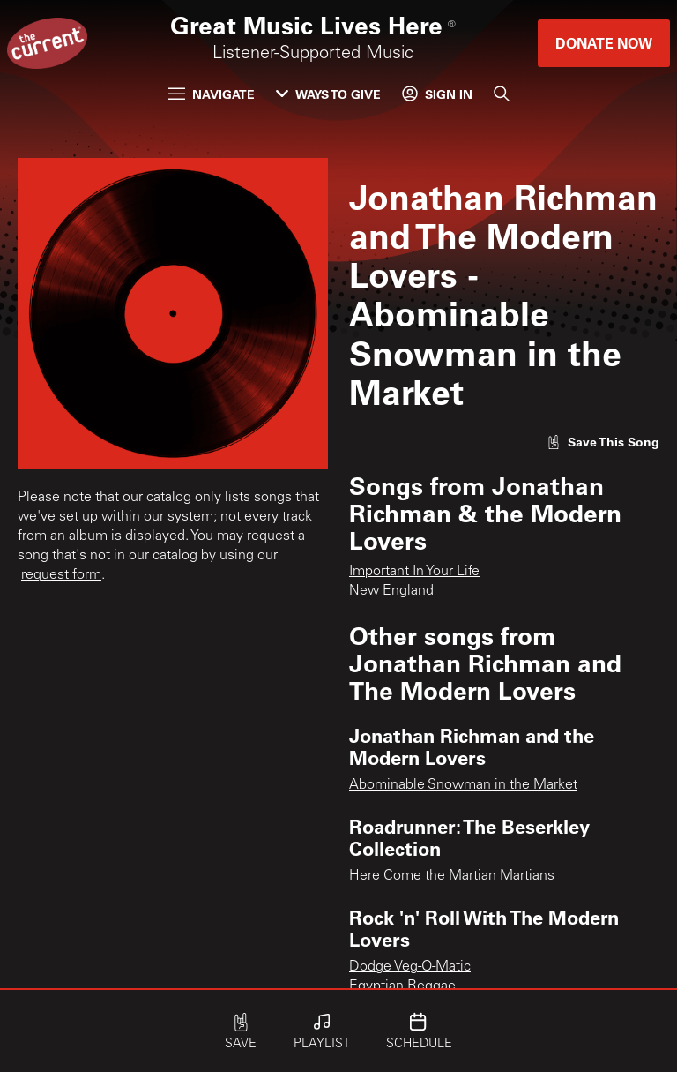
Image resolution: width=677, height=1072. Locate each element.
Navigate (211, 94)
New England (391, 591)
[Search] (502, 93)
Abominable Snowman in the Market (463, 785)
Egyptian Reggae (402, 986)
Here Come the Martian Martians (451, 876)
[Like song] (603, 442)
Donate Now (603, 43)
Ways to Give (328, 94)
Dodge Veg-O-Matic (410, 967)
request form (61, 575)
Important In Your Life (414, 572)
